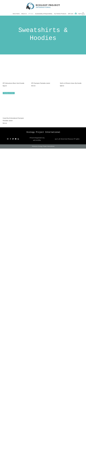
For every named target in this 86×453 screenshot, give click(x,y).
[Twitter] (13, 139)
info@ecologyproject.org (37, 138)
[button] (83, 13)
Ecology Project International (43, 132)
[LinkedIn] (18, 139)
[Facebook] (10, 139)
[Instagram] (8, 139)
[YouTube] (15, 139)
